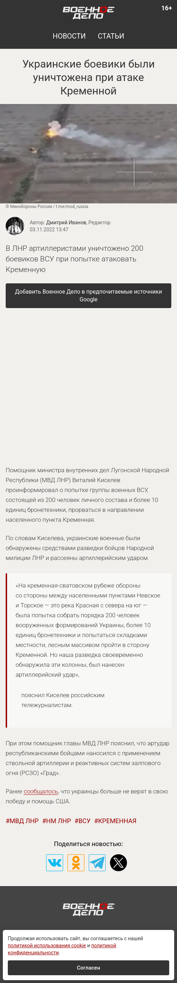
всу (84, 821)
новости (69, 36)
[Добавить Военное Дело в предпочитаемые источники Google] (88, 295)
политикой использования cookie (47, 945)
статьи (111, 36)
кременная (117, 821)
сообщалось (41, 791)
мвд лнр (24, 821)
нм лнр (58, 821)
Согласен (88, 968)
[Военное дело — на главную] (88, 12)
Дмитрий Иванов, (78, 222)
